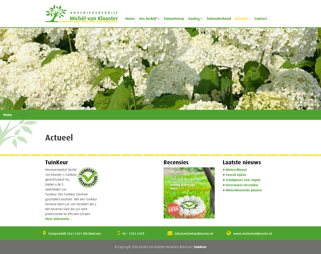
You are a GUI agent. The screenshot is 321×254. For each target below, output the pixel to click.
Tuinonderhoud (219, 18)
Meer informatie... (58, 219)
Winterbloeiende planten (244, 190)
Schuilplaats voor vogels (243, 180)
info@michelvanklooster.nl (194, 233)
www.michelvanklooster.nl (252, 233)
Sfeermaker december (242, 185)
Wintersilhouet (236, 170)
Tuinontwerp (174, 18)
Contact (260, 18)
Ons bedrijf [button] (148, 18)
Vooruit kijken (236, 175)
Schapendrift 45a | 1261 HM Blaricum (74, 233)
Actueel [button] (241, 18)
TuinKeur (200, 247)
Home (130, 18)
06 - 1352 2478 (133, 233)
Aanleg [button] (194, 18)
